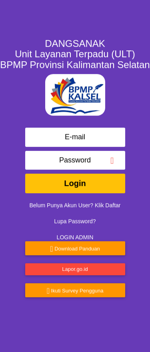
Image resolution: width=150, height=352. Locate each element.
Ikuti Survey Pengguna (75, 288)
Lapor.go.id (75, 266)
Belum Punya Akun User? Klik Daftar (75, 203)
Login (75, 180)
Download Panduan (75, 246)
